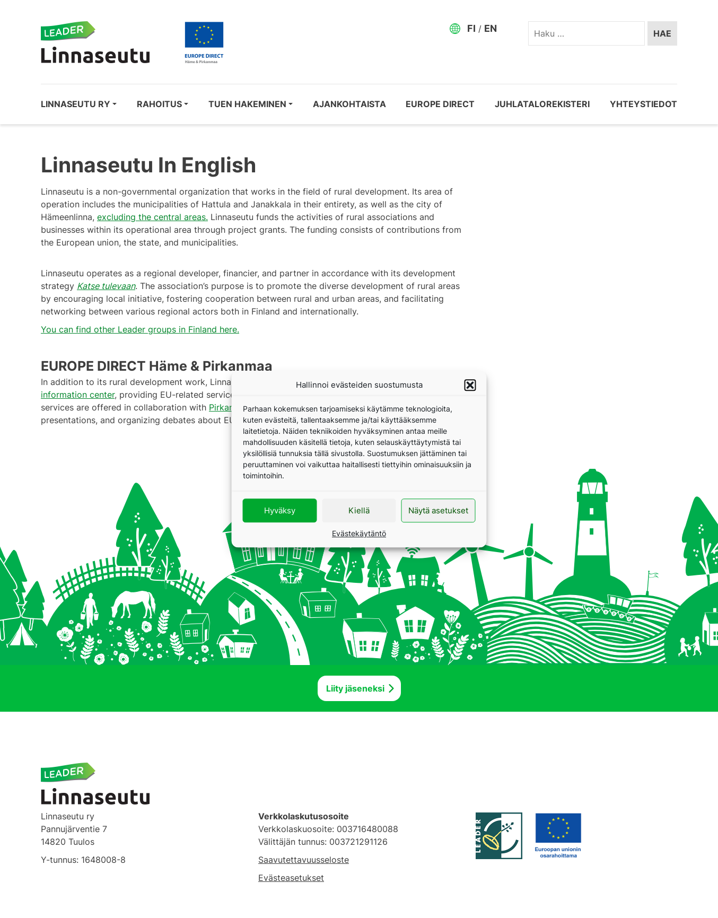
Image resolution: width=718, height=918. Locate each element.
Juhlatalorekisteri (542, 104)
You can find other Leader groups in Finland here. (140, 329)
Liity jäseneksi (355, 688)
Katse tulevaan (106, 286)
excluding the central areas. (152, 217)
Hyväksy (279, 510)
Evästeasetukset (291, 877)
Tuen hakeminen (247, 104)
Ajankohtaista (349, 104)
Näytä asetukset (438, 510)
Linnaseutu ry (75, 104)
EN (490, 28)
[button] (470, 385)
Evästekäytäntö (359, 533)
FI (471, 28)
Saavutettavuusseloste (303, 859)
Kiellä (359, 510)
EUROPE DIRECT (440, 104)
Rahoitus (159, 104)
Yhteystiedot (643, 104)
